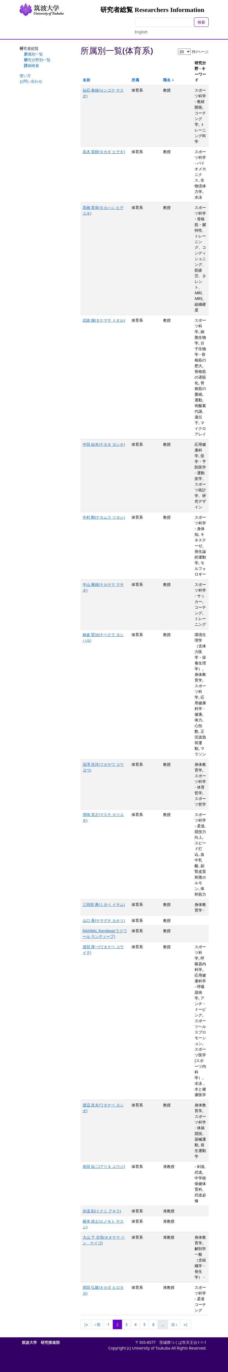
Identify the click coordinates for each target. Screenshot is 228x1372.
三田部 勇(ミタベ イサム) (104, 904)
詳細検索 (31, 65)
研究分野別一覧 (37, 59)
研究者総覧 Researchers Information (152, 9)
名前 (86, 79)
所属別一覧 (33, 54)
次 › (174, 1324)
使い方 (25, 75)
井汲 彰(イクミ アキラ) (102, 1210)
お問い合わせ (31, 81)
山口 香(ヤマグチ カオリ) (104, 920)
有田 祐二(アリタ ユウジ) (104, 1166)
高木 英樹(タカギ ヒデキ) (104, 151)
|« (86, 1324)
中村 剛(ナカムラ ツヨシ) (104, 517)
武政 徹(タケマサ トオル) (104, 320)
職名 (167, 79)
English (141, 31)
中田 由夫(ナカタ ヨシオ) (104, 444)
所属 (135, 79)
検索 (201, 22)
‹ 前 (98, 1324)
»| (186, 1324)
